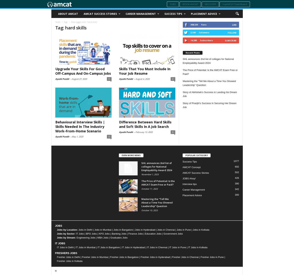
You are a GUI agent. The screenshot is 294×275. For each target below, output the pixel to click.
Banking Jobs (119, 233)
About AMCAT (68, 14)
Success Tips (175, 14)
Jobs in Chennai (166, 229)
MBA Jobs (102, 237)
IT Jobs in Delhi (65, 247)
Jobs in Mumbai (102, 229)
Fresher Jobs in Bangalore (124, 257)
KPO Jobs (104, 233)
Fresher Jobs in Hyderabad (155, 257)
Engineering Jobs (85, 237)
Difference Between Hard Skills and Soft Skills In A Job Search (145, 124)
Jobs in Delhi (85, 229)
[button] (237, 14)
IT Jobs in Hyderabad (133, 247)
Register (210, 4)
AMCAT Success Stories (102, 14)
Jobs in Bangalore (123, 229)
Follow (232, 32)
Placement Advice (205, 14)
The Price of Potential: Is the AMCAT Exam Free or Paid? (210, 72)
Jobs (173, 4)
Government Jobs (173, 233)
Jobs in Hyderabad (145, 229)
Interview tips (190, 184)
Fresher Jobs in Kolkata (70, 261)
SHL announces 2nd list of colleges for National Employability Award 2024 (208, 61)
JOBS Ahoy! (189, 178)
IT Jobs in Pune (177, 247)
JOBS (58, 225)
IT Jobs (80, 233)
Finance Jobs (135, 233)
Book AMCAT (190, 4)
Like (234, 24)
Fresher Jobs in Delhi (68, 257)
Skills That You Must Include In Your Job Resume (144, 71)
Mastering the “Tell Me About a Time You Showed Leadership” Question (209, 83)
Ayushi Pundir (62, 79)
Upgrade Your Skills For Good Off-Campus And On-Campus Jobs (83, 71)
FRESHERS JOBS (66, 253)
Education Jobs (153, 233)
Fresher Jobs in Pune (212, 257)
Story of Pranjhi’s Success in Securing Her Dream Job (210, 105)
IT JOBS (60, 243)
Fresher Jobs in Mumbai (95, 257)
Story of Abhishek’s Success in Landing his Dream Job (210, 94)
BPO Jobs (91, 233)
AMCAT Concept (192, 167)
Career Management (142, 14)
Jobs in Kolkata (201, 229)
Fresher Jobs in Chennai (185, 257)
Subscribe (230, 40)
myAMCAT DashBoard (235, 4)
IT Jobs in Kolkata (197, 247)
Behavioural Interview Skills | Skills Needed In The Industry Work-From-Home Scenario (80, 126)
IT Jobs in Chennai (157, 247)
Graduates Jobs (119, 237)
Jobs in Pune (184, 229)
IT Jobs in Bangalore (109, 247)
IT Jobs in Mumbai (85, 247)
